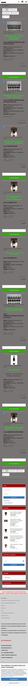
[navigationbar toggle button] (26, 2)
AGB (2, 610)
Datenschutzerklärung (9, 676)
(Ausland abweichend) (17, 58)
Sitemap (5, 586)
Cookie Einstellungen (5, 617)
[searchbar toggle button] (19, 2)
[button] (3, 9)
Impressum (3, 608)
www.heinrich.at (5, 6)
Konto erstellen (6, 500)
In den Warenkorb (14, 77)
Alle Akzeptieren (14, 679)
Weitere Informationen (14, 683)
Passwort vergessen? (8, 502)
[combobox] (12, 9)
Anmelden (14, 497)
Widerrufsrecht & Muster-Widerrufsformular (10, 600)
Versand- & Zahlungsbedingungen (8, 603)
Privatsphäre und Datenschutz (7, 613)
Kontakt (2, 605)
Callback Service (4, 615)
